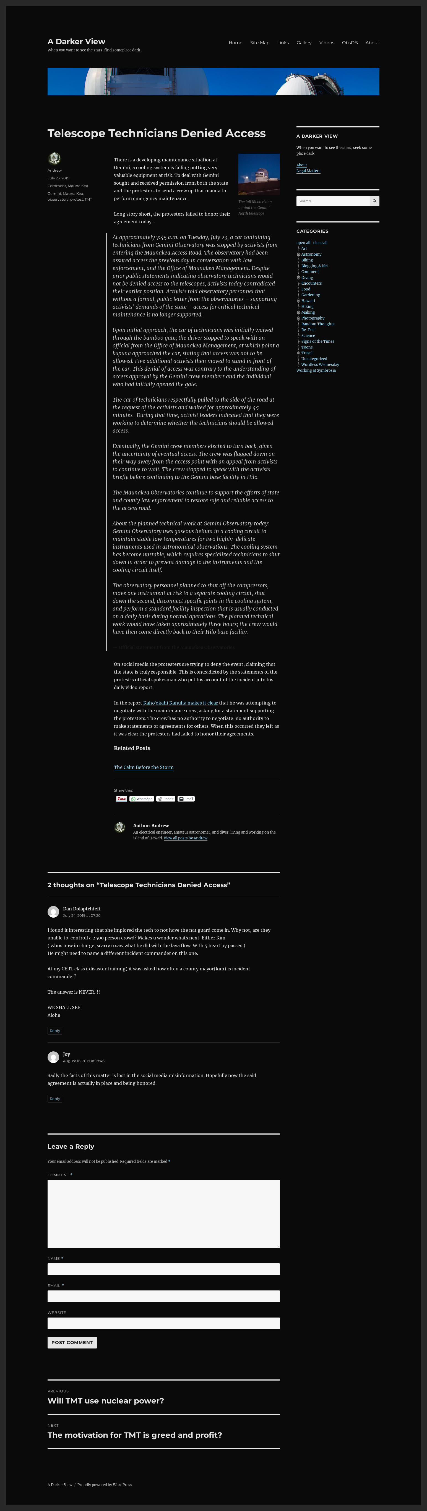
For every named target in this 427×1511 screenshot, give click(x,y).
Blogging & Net (314, 266)
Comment (57, 186)
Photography (312, 318)
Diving (307, 277)
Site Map (260, 42)
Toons (307, 347)
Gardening (310, 295)
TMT (88, 199)
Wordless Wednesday (320, 364)
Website (57, 1312)
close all (320, 242)
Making (308, 312)
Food (305, 289)
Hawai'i (308, 300)
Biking (307, 260)
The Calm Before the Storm (144, 767)
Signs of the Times (317, 341)
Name (56, 1258)
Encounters (311, 283)
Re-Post (308, 330)
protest (76, 199)
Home (236, 42)
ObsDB (350, 42)
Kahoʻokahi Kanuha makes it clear (180, 703)
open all (303, 242)
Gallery (304, 42)
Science (308, 335)
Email (56, 1285)
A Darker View (76, 41)
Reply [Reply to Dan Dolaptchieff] (55, 1030)
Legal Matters (308, 171)
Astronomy (311, 254)
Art (304, 248)
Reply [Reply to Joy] (55, 1098)
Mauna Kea (78, 186)
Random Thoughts (318, 324)
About (372, 42)
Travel (307, 353)
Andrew (55, 170)
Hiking (307, 306)
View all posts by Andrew (185, 838)
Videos (326, 42)
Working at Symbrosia (316, 370)
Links (283, 42)
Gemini (54, 193)
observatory (58, 199)
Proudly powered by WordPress (104, 1485)
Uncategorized (314, 359)
